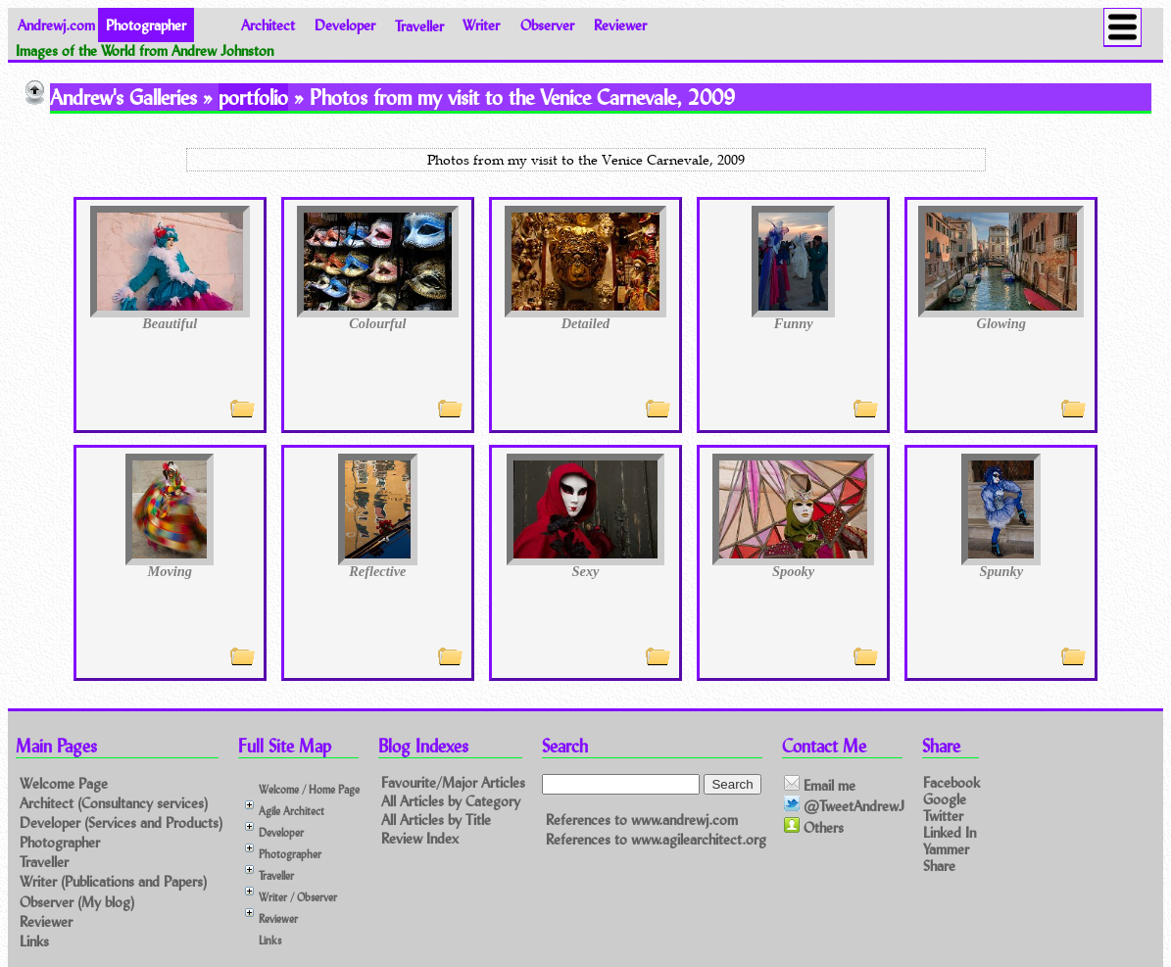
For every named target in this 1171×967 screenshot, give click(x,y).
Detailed (585, 323)
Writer (481, 25)
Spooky (793, 571)
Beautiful (169, 323)
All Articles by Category (450, 801)
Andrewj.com (56, 25)
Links (34, 941)
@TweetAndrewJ (844, 805)
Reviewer (620, 25)
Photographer (60, 842)
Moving (169, 571)
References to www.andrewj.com (642, 819)
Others (814, 827)
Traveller (419, 25)
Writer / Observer (298, 897)
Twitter (943, 815)
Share (939, 865)
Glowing (1001, 323)
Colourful (377, 323)
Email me (819, 785)
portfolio (253, 97)
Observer (547, 25)
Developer (345, 25)
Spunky (1001, 571)
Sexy (586, 571)
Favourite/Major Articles (453, 782)
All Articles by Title (436, 819)
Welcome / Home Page (309, 789)
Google (944, 798)
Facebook (951, 781)
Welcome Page (64, 783)
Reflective (377, 571)
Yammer (946, 849)
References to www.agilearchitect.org (656, 839)
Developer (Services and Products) (121, 822)
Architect (268, 25)
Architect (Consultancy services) (114, 803)
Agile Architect (291, 810)
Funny (793, 323)
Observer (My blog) (77, 902)
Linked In (949, 832)
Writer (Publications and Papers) (113, 881)
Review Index (420, 838)
